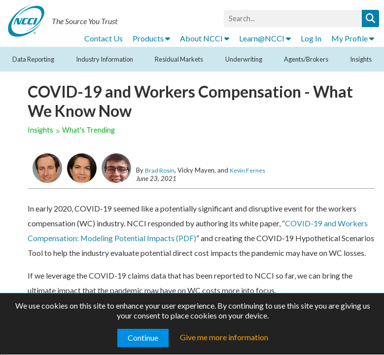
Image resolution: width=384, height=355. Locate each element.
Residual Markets (179, 59)
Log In (311, 38)
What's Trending (88, 130)
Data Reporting (33, 59)
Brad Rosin (160, 170)
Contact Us (103, 38)
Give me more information (224, 337)
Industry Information (104, 59)
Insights (361, 59)
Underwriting (243, 59)
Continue (143, 337)
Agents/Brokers (306, 59)
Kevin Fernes (247, 170)
